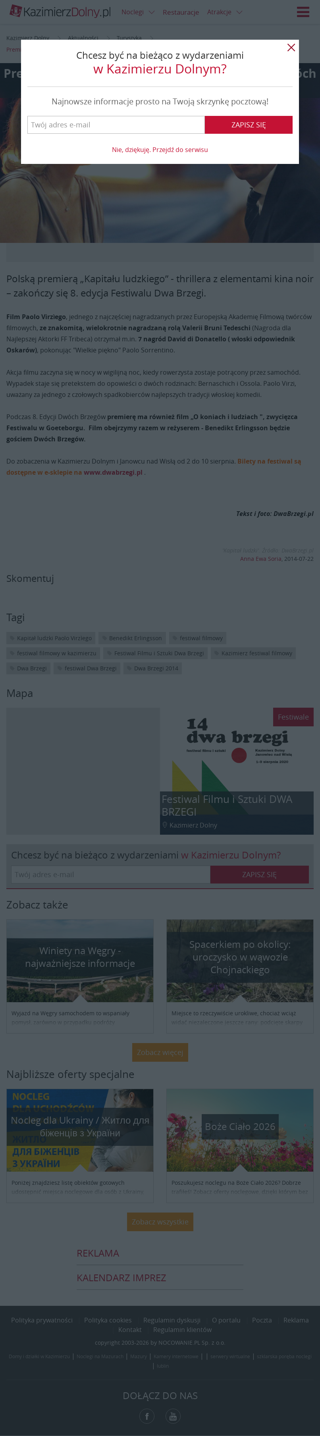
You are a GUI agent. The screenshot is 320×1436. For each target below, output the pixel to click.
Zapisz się (248, 124)
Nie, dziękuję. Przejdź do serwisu (160, 149)
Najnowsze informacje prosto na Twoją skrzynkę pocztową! (160, 101)
